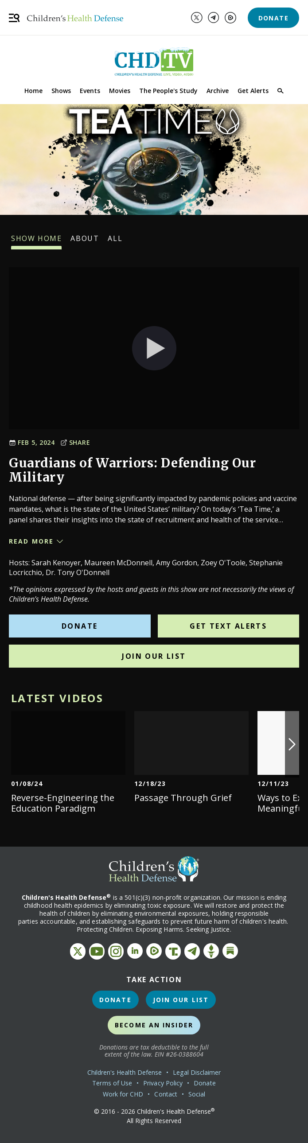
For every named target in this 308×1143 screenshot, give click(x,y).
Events (90, 90)
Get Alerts (253, 90)
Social (196, 1094)
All (115, 241)
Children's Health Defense (124, 1072)
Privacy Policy (163, 1083)
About (84, 241)
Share (75, 442)
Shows (61, 90)
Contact (165, 1094)
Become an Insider (154, 1025)
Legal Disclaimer (197, 1072)
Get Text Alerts (228, 626)
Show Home (36, 241)
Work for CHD (123, 1094)
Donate (273, 18)
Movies (119, 90)
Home (33, 90)
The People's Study (168, 90)
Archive (218, 90)
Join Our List (154, 656)
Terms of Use (112, 1083)
